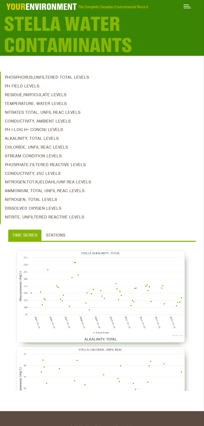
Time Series (24, 235)
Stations (55, 235)
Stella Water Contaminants (68, 34)
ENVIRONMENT (41, 6)
